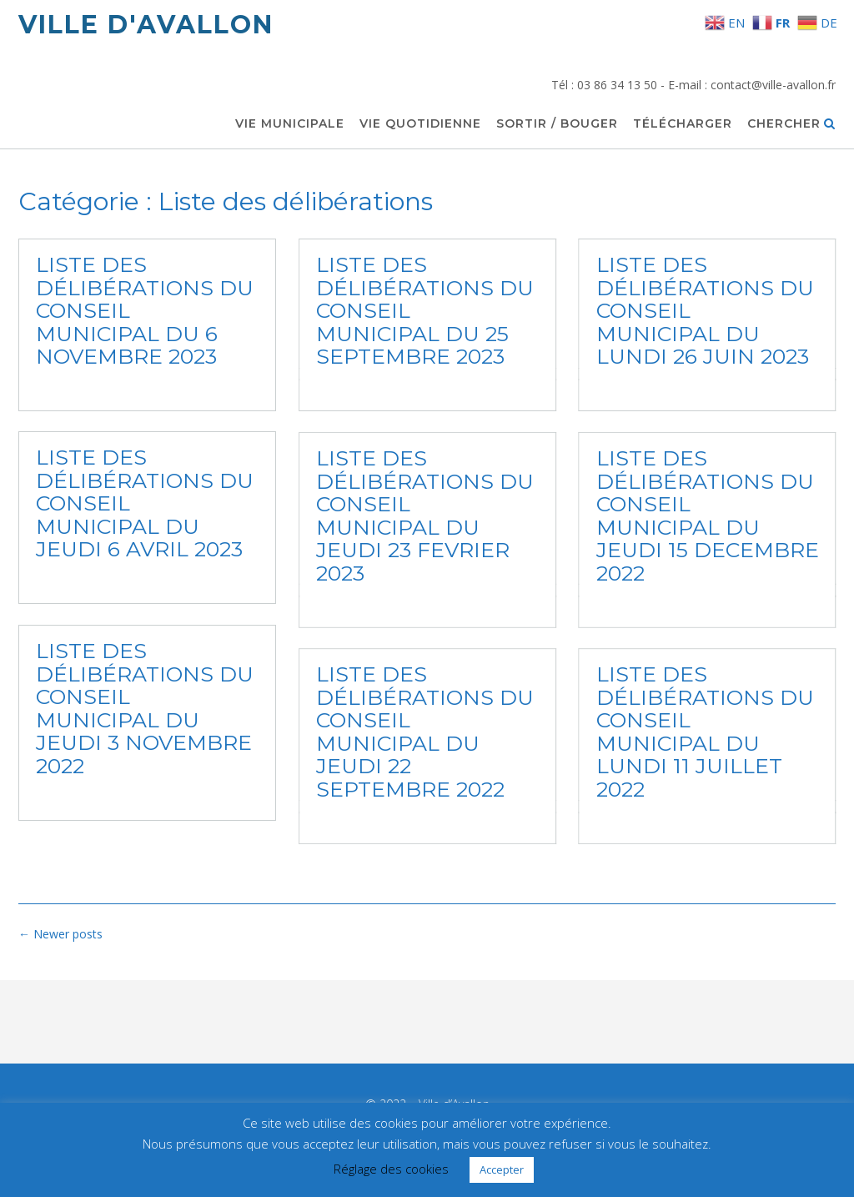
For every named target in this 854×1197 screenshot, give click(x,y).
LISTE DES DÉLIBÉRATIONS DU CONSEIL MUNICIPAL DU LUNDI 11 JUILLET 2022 (704, 732)
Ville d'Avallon (146, 24)
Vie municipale (289, 124)
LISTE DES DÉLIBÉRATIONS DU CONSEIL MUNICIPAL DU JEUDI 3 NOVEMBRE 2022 (145, 708)
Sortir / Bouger (557, 124)
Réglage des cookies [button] (391, 1168)
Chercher (791, 124)
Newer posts (60, 934)
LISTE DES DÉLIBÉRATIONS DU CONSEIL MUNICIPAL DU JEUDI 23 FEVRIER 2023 (425, 515)
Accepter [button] (502, 1169)
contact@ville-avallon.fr (773, 85)
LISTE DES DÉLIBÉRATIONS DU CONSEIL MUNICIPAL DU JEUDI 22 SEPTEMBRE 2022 (425, 732)
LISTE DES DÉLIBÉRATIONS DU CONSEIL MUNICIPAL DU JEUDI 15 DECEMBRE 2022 (706, 515)
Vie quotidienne (420, 124)
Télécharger (682, 124)
